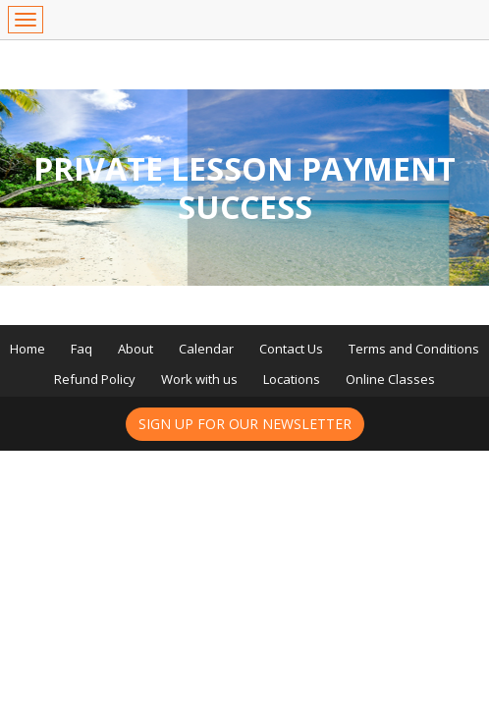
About (135, 348)
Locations (291, 379)
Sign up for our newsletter (245, 423)
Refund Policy (95, 379)
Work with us (199, 379)
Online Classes (390, 379)
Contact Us (291, 348)
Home (27, 348)
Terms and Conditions (414, 348)
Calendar (206, 348)
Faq (81, 348)
